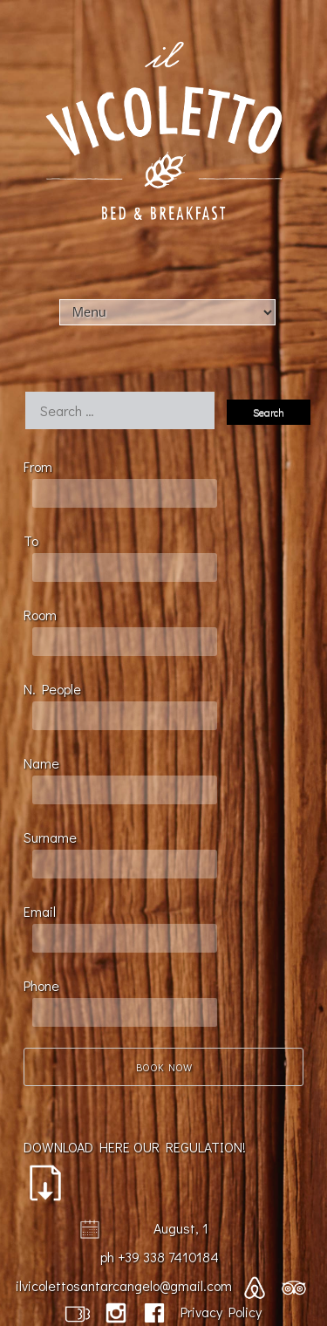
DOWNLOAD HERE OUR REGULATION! (135, 1170)
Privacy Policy (221, 1311)
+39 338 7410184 (168, 1256)
